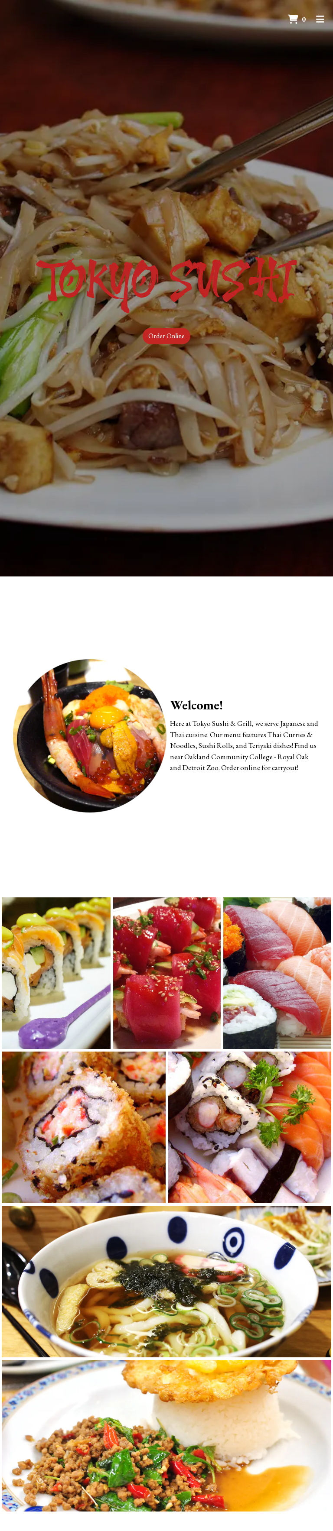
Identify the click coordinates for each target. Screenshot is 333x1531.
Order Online (166, 335)
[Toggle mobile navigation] (320, 19)
